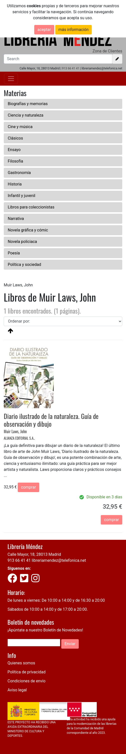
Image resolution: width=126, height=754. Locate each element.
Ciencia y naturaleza (26, 115)
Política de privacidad (27, 672)
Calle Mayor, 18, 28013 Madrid (34, 554)
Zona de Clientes (107, 51)
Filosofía (15, 161)
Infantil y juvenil (21, 195)
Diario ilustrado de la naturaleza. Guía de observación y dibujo (51, 420)
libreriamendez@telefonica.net (59, 560)
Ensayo (14, 149)
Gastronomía (19, 172)
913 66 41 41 (71, 68)
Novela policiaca (22, 241)
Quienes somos (21, 663)
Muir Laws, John (15, 431)
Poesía (14, 253)
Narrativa (16, 218)
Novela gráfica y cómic (28, 230)
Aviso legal (17, 690)
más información (73, 29)
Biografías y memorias (28, 103)
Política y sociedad (24, 264)
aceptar (44, 29)
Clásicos (15, 138)
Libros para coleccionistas (31, 207)
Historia (15, 184)
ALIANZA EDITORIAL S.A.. (19, 438)
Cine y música (20, 126)
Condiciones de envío (27, 681)
